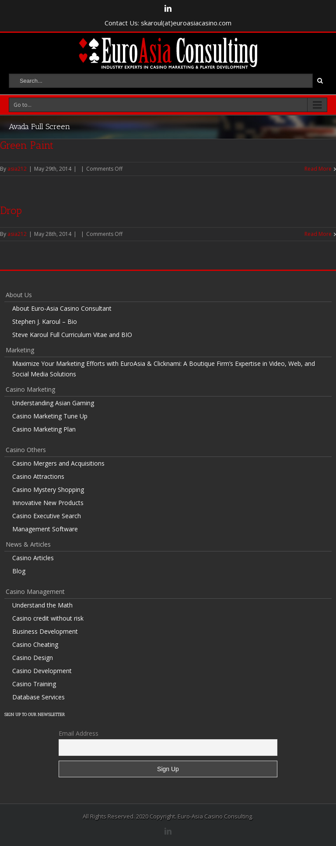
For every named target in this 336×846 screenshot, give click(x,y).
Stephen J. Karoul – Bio (44, 321)
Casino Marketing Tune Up (50, 416)
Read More (318, 168)
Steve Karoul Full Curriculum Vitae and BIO (72, 334)
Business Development (45, 631)
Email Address (78, 733)
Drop (11, 210)
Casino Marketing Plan (44, 429)
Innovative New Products (48, 502)
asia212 (17, 168)
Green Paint (26, 145)
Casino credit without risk (48, 618)
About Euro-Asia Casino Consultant (62, 308)
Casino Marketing (30, 389)
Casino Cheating (35, 644)
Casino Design (32, 657)
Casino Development (42, 671)
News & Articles (28, 544)
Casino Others (26, 450)
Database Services (38, 697)
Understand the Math (42, 605)
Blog (18, 571)
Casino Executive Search (46, 516)
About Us (19, 295)
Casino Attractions (38, 476)
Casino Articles (33, 558)
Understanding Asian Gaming (53, 403)
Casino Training (34, 684)
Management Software (45, 529)
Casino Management (35, 591)
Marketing (20, 350)
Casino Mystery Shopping (48, 489)
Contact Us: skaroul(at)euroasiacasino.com (168, 22)
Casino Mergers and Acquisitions (58, 463)
